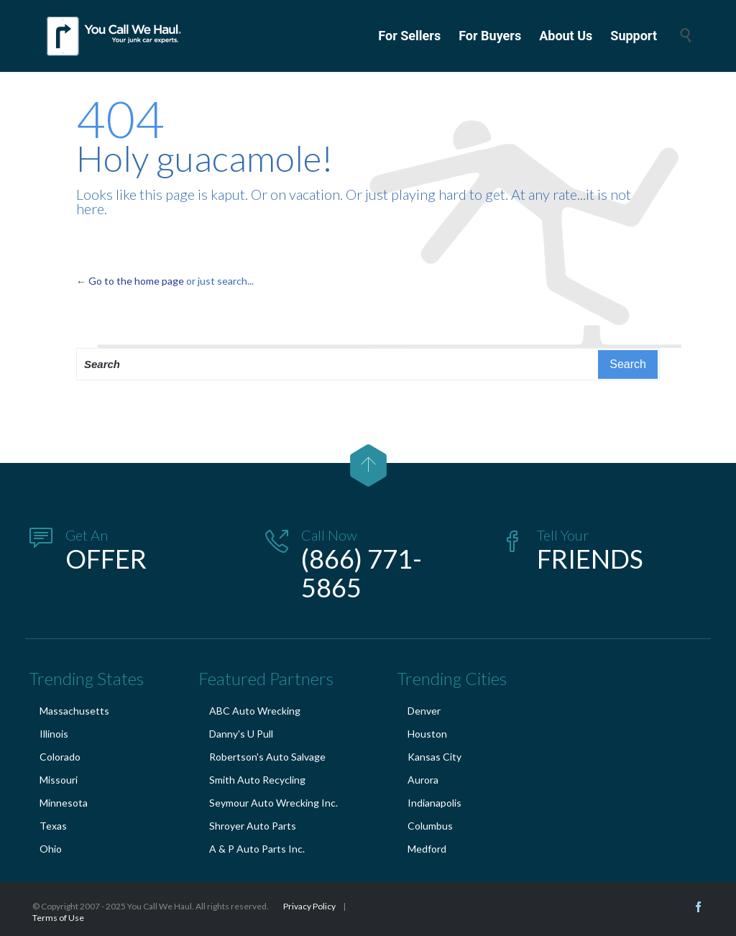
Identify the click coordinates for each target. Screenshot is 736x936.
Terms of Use (58, 917)
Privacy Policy (309, 906)
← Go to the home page (130, 281)
